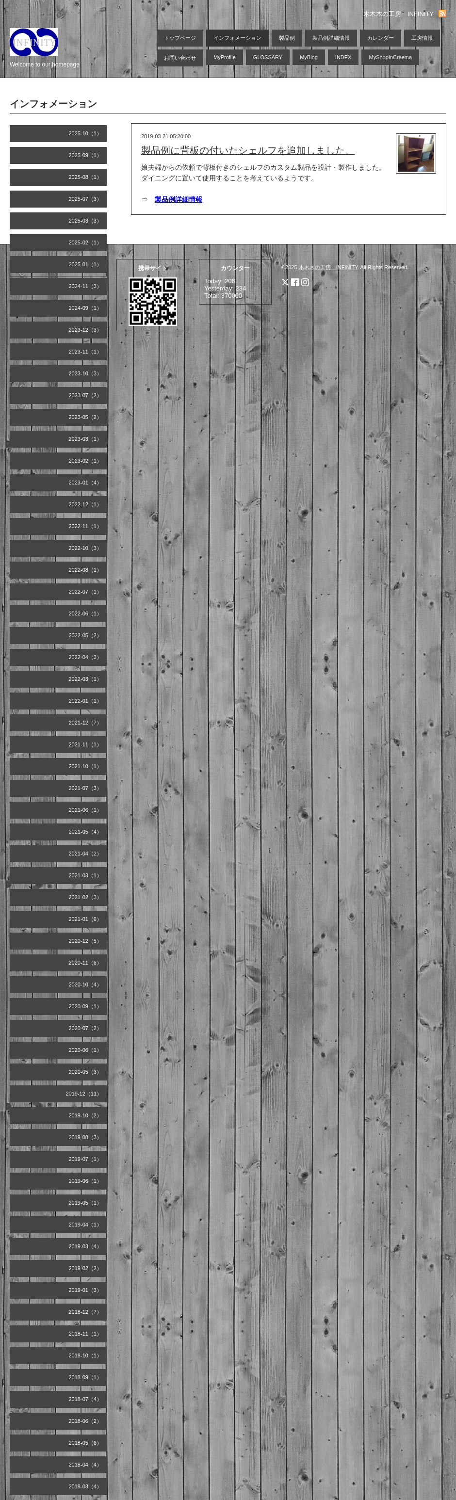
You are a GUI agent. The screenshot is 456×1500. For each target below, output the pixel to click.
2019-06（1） (85, 1181)
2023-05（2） (85, 417)
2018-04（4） (85, 1465)
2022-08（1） (85, 570)
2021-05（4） (85, 832)
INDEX (343, 57)
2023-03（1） (85, 439)
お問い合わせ (180, 58)
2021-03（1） (85, 875)
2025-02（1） (85, 242)
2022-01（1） (85, 701)
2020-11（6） (85, 963)
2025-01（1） (85, 264)
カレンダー (380, 38)
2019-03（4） (85, 1246)
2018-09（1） (85, 1377)
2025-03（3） (85, 221)
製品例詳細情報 (331, 38)
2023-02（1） (85, 461)
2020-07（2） (85, 1028)
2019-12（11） (83, 1094)
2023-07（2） (85, 395)
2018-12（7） (85, 1312)
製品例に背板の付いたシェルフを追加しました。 (248, 150)
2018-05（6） (85, 1443)
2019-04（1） (85, 1224)
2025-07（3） (85, 199)
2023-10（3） (85, 373)
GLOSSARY (267, 57)
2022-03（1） (85, 679)
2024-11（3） (85, 286)
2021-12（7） (85, 723)
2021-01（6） (85, 919)
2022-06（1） (85, 613)
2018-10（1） (85, 1355)
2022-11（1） (85, 526)
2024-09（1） (85, 308)
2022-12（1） (85, 504)
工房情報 (422, 38)
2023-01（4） (85, 482)
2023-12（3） (85, 330)
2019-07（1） (85, 1159)
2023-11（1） (85, 352)
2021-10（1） (85, 766)
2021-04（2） (85, 853)
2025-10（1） (85, 133)
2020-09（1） (85, 1006)
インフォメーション (237, 38)
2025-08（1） (85, 177)
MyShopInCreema (390, 57)
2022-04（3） (85, 657)
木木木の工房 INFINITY (328, 267)
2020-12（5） (85, 941)
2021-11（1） (85, 744)
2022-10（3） (85, 548)
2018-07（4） (85, 1399)
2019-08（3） (85, 1137)
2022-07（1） (85, 592)
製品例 (287, 38)
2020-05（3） (85, 1072)
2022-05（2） (85, 635)
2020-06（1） (85, 1050)
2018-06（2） (85, 1421)
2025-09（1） (85, 155)
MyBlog (309, 57)
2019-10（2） (85, 1115)
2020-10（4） (85, 984)
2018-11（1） (85, 1334)
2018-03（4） (85, 1486)
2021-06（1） (85, 810)
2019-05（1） (85, 1203)
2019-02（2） (85, 1268)
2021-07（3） (85, 788)
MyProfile (224, 57)
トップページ (180, 38)
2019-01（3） (85, 1290)
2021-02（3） (85, 897)
